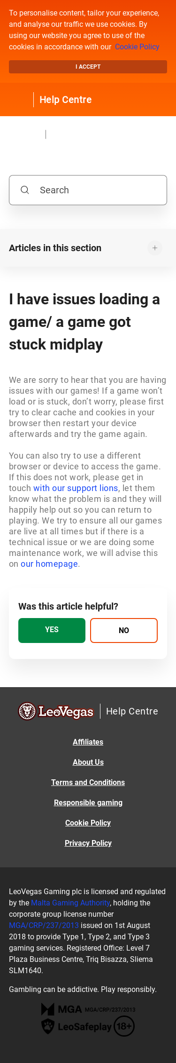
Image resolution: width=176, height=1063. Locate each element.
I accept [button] (88, 66)
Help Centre (65, 99)
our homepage (49, 564)
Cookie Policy (137, 46)
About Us (88, 762)
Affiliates (88, 742)
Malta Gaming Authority (70, 902)
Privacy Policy (88, 843)
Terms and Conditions (88, 782)
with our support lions (75, 488)
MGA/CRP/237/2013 (44, 925)
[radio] (52, 630)
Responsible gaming (88, 802)
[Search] (88, 190)
